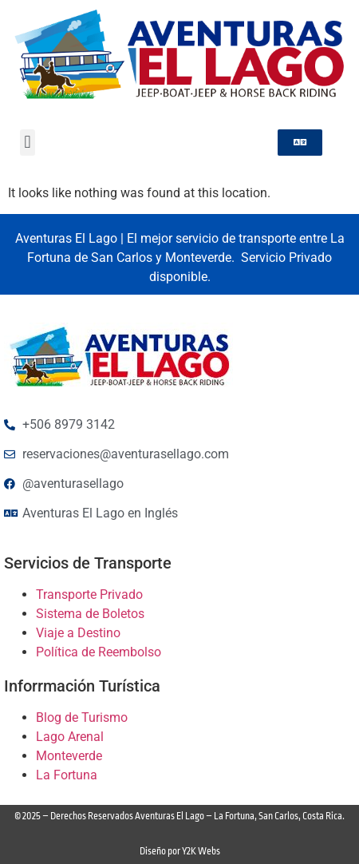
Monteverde (69, 755)
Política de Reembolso (98, 652)
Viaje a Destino (78, 632)
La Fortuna (66, 775)
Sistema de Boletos (90, 613)
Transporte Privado (89, 594)
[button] (27, 142)
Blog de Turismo (82, 717)
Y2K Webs (201, 851)
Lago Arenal (70, 736)
